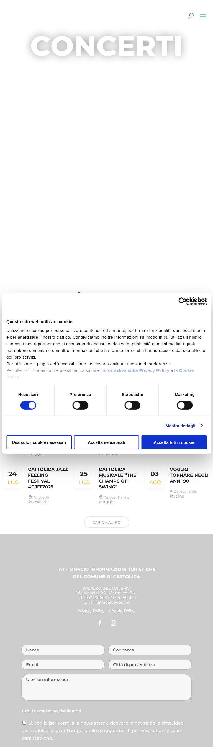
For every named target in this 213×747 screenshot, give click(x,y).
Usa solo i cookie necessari (39, 442)
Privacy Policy (91, 610)
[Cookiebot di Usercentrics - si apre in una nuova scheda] (182, 301)
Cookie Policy (122, 610)
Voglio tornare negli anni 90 (189, 475)
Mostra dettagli (180, 425)
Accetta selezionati (106, 442)
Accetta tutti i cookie (174, 442)
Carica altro (107, 522)
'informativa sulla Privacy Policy (135, 370)
